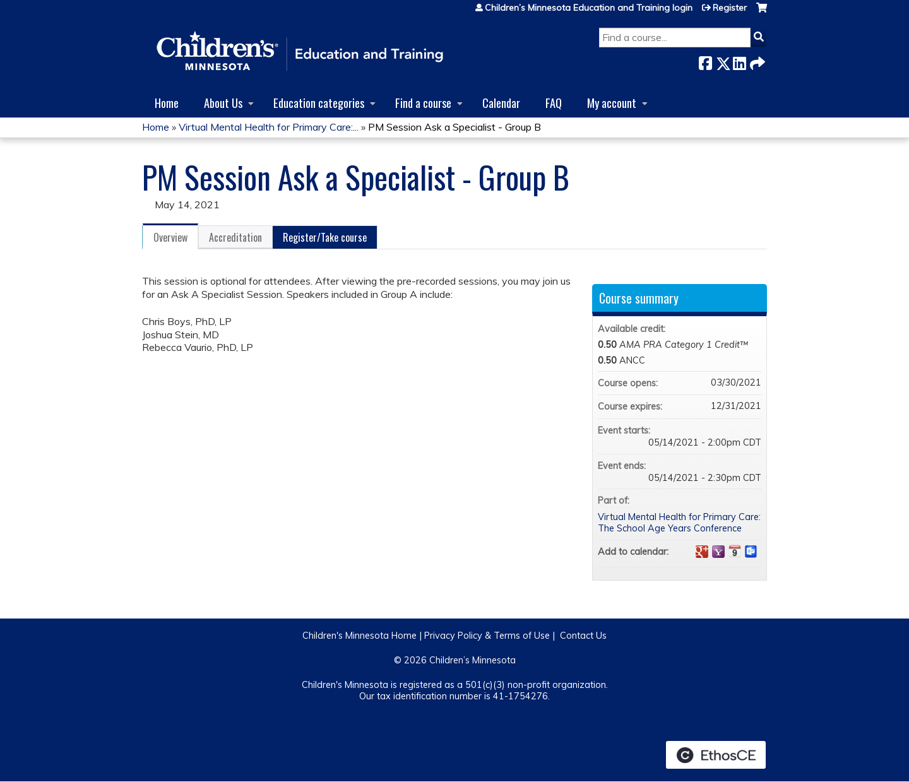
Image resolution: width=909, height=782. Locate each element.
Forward (756, 61)
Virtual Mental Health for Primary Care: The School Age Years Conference (679, 523)
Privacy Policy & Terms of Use (487, 635)
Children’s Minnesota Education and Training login (588, 7)
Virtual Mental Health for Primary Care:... (269, 127)
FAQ (553, 102)
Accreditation (235, 237)
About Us (223, 102)
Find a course (423, 102)
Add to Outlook (751, 551)
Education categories (318, 102)
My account (611, 102)
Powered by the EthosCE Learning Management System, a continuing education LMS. (716, 755)
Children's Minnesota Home (359, 635)
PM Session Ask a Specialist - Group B (454, 127)
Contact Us (583, 635)
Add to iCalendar (734, 551)
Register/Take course (325, 237)
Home (167, 102)
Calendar (501, 102)
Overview (170, 237)
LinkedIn (739, 61)
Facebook (705, 61)
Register (730, 7)
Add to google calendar (702, 551)
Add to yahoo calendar (718, 551)
